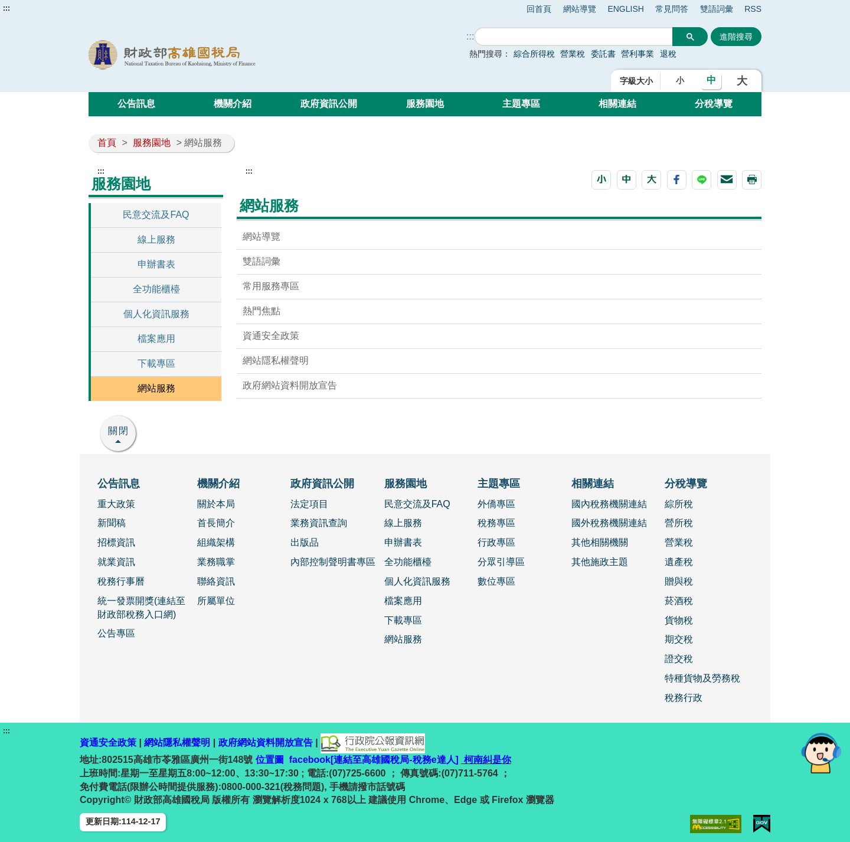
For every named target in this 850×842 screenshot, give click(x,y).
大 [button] (742, 81)
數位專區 (496, 581)
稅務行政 (683, 698)
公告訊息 (136, 104)
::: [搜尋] (470, 36)
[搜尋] (573, 37)
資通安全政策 (271, 336)
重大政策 (116, 504)
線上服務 (156, 239)
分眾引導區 (501, 562)
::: (6, 8)
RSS (752, 9)
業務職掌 (216, 562)
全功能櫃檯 (156, 289)
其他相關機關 (599, 542)
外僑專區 (496, 504)
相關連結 (617, 104)
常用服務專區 (271, 286)
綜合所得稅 (534, 53)
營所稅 (679, 523)
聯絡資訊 (216, 581)
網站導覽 (579, 9)
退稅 (668, 53)
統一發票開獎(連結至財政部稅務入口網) (141, 607)
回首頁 (539, 9)
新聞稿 (111, 523)
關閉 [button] (118, 431)
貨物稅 (679, 620)
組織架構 (216, 542)
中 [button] (711, 80)
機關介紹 (232, 104)
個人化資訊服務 (156, 314)
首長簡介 (216, 523)
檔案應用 (156, 339)
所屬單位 (216, 601)
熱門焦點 (261, 311)
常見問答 (671, 9)
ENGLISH (625, 9)
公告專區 (116, 633)
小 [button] (680, 80)
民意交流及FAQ (156, 215)
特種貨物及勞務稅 (702, 678)
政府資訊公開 (328, 104)
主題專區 (521, 104)
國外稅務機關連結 (609, 523)
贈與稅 (679, 581)
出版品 (304, 542)
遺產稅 (679, 562)
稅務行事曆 (121, 581)
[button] (601, 180)
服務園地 (425, 104)
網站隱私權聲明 (276, 360)
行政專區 (496, 542)
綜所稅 (679, 504)
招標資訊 (116, 542)
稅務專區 (496, 523)
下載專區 (156, 363)
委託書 (603, 53)
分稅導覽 (714, 104)
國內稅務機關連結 (609, 504)
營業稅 (572, 53)
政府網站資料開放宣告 (290, 385)
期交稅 (679, 639)
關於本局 (216, 504)
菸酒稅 (679, 601)
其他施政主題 (599, 562)
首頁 (106, 143)
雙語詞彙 (716, 9)
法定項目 (309, 504)
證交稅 (679, 659)
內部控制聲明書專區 (332, 562)
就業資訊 (116, 562)
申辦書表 (156, 264)
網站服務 (156, 388)
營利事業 (637, 53)
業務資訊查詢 (318, 523)
